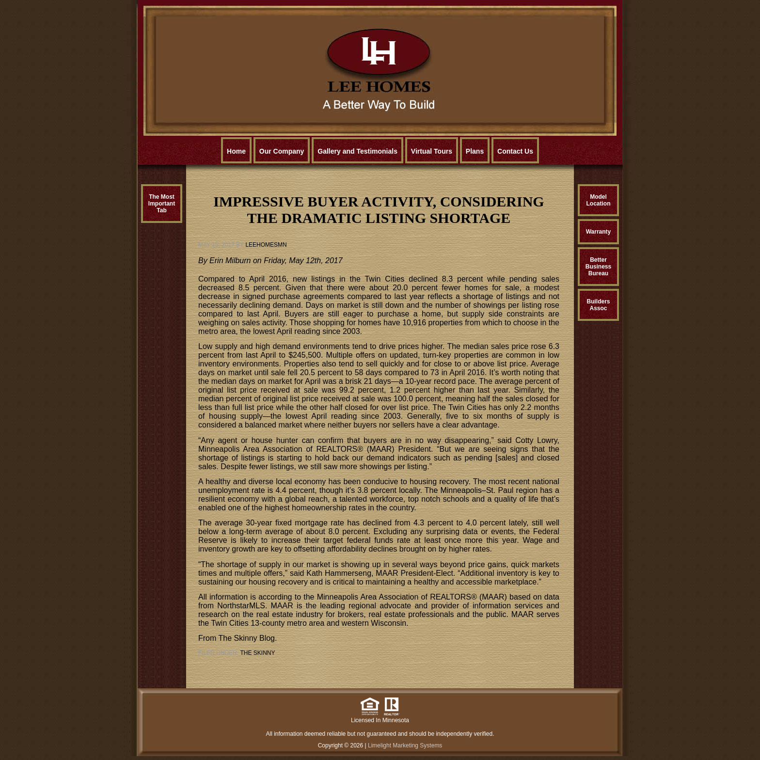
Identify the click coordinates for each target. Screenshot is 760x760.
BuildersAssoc (598, 305)
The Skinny (257, 652)
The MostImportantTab (161, 203)
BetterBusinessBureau (598, 266)
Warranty (598, 231)
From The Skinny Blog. (237, 638)
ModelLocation (598, 200)
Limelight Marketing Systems (405, 745)
